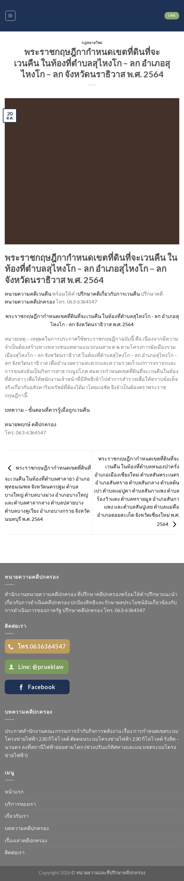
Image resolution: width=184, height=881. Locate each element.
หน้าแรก (14, 792)
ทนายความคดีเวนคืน (28, 294)
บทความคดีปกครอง (27, 828)
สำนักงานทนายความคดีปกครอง (40, 594)
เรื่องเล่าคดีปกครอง (26, 840)
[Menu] (10, 16)
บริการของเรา (20, 804)
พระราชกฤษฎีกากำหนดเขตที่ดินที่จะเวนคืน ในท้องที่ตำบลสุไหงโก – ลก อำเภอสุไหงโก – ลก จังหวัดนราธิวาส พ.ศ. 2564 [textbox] (91, 268)
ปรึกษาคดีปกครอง (82, 610)
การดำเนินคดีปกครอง (45, 602)
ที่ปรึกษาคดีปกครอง (99, 594)
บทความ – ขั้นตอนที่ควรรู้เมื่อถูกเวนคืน (47, 410)
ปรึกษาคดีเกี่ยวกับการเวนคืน (109, 294)
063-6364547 (130, 610)
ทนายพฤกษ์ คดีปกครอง (30, 424)
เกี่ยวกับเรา (17, 816)
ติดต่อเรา (15, 852)
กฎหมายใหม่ (92, 43)
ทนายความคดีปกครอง (30, 301)
